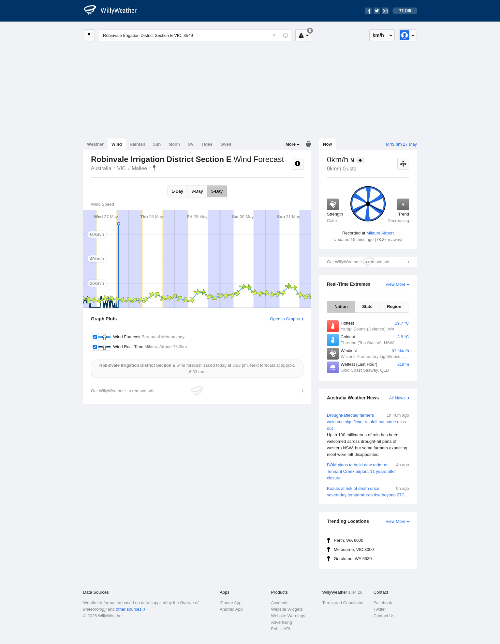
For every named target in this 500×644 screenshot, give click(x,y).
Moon (174, 144)
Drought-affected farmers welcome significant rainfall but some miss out (368, 435)
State (367, 306)
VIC (121, 168)
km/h (378, 35)
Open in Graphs (285, 318)
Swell (225, 144)
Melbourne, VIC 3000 (354, 549)
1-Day (177, 191)
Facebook (383, 602)
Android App (231, 609)
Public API (280, 628)
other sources (128, 609)
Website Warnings (288, 615)
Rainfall (137, 144)
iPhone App (231, 602)
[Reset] (274, 35)
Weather (95, 144)
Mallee (139, 168)
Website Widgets (286, 609)
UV (191, 144)
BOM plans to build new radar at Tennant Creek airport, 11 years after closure (368, 471)
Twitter (380, 609)
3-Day (197, 191)
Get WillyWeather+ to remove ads (358, 261)
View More (395, 284)
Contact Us (384, 615)
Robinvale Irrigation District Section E (154, 167)
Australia (101, 168)
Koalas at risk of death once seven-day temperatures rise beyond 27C (368, 491)
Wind (116, 144)
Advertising (281, 622)
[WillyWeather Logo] (113, 11)
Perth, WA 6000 (348, 540)
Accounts (279, 602)
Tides (207, 144)
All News (397, 397)
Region (394, 306)
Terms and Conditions (342, 602)
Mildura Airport (380, 233)
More (291, 144)
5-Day (217, 191)
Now (327, 144)
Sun (157, 144)
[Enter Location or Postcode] (195, 35)
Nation (340, 306)
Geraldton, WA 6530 (353, 558)
